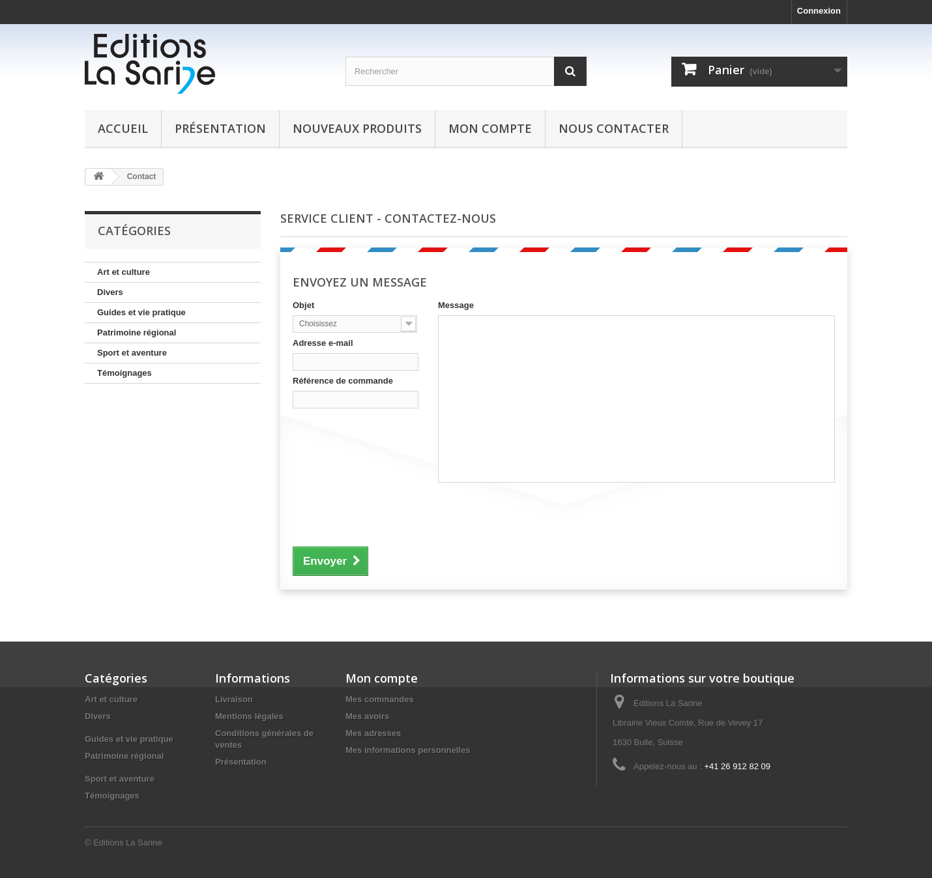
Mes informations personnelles (407, 750)
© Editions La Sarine (123, 842)
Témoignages (124, 373)
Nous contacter (614, 128)
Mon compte (490, 128)
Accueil (123, 128)
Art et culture (123, 272)
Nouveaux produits (357, 128)
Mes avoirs (367, 716)
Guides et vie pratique (141, 312)
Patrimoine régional (136, 332)
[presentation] (392, 512)
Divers (110, 292)
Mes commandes (379, 699)
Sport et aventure (132, 353)
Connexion (819, 11)
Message (456, 305)
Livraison (234, 699)
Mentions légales (249, 716)
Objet (303, 305)
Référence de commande (343, 381)
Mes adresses (373, 733)
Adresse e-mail (323, 343)
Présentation (220, 128)
